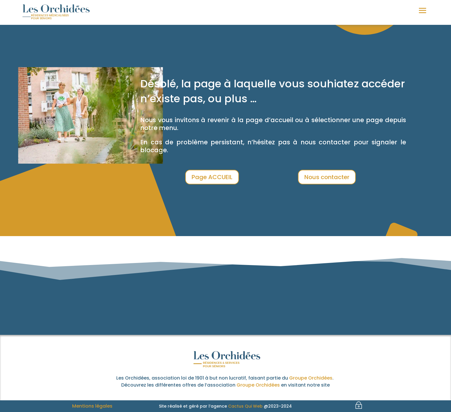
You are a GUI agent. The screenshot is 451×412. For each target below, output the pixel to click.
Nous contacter (326, 177)
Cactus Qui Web (245, 406)
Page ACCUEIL (212, 177)
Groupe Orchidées (310, 378)
